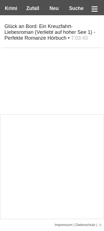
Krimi (9, 8)
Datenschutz (85, 225)
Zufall (32, 8)
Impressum (63, 225)
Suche (74, 8)
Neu (53, 8)
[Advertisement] (52, 167)
